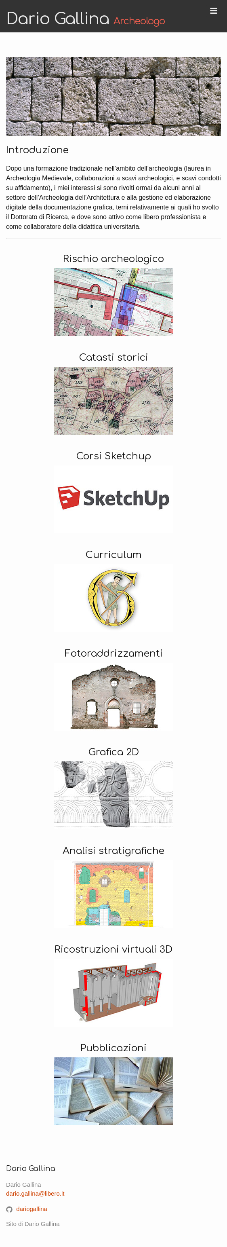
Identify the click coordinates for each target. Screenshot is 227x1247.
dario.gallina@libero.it (35, 1193)
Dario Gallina (85, 19)
